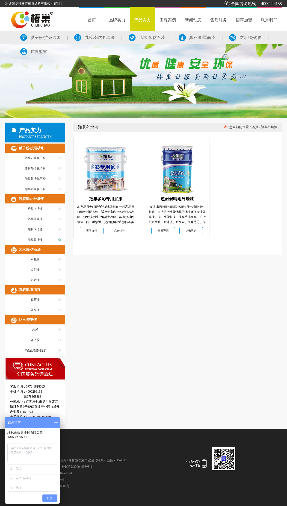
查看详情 (91, 230)
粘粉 (35, 329)
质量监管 (33, 51)
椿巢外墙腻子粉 (35, 168)
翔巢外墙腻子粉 (35, 178)
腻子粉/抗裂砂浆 (40, 37)
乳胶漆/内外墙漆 (94, 37)
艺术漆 (35, 280)
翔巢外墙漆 (35, 239)
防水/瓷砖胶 (245, 37)
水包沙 (35, 259)
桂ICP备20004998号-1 (77, 466)
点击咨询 (119, 230)
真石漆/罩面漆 (197, 37)
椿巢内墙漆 (35, 208)
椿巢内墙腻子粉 (35, 158)
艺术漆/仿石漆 (147, 37)
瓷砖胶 (35, 340)
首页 (255, 127)
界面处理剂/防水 (35, 350)
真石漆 (35, 299)
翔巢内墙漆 (35, 229)
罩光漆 (35, 310)
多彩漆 (35, 269)
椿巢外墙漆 (35, 219)
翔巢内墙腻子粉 (35, 189)
